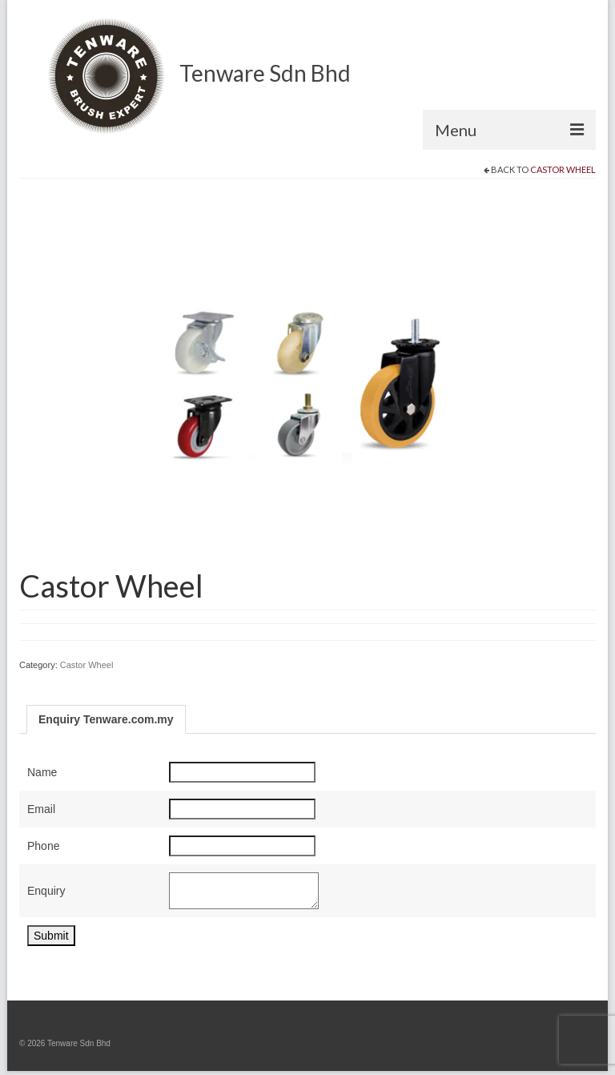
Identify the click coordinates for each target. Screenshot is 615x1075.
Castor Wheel (563, 169)
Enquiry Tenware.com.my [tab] (106, 719)
